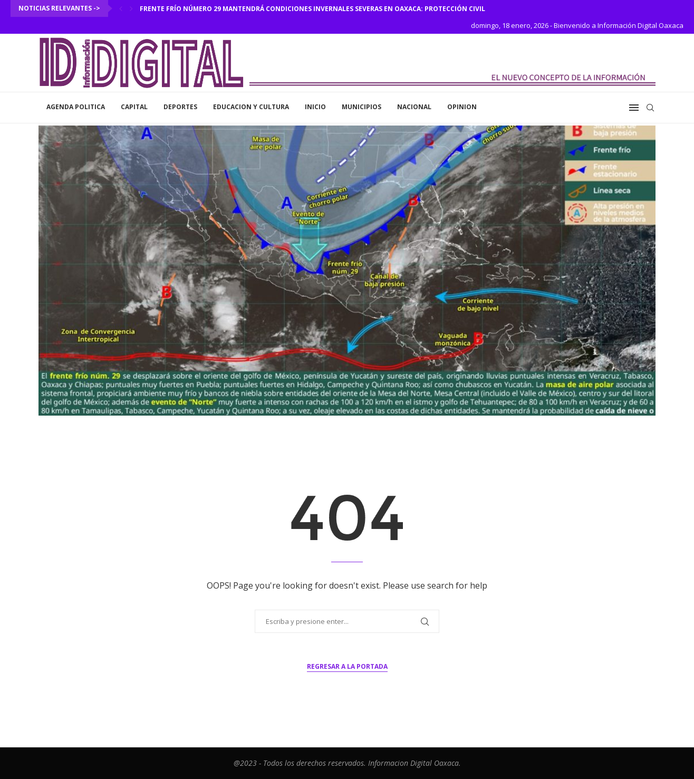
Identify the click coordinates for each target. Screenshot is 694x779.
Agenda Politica (75, 106)
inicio (315, 106)
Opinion (462, 106)
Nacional (414, 106)
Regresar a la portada (347, 666)
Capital (134, 106)
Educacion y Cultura (251, 106)
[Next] (131, 8)
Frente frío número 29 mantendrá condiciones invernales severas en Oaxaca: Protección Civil (312, 8)
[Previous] (121, 8)
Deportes (180, 106)
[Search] (650, 107)
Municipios (361, 106)
